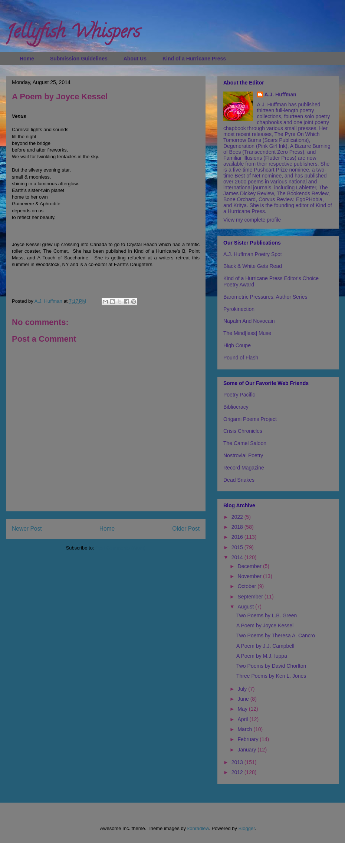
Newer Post (27, 528)
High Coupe (237, 345)
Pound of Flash (240, 358)
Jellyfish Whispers (73, 33)
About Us (135, 59)
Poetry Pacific (239, 395)
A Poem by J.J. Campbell (265, 646)
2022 (237, 517)
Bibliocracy (236, 407)
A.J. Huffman (280, 94)
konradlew (198, 828)
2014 (237, 557)
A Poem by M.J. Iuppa (261, 656)
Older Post (186, 528)
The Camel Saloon (244, 443)
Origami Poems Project (250, 419)
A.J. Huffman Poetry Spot (252, 254)
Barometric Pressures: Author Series (265, 297)
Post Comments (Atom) (120, 548)
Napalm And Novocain (249, 321)
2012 (237, 772)
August (246, 607)
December (250, 566)
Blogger (247, 828)
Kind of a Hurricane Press (194, 59)
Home (27, 59)
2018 (237, 527)
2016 (237, 537)
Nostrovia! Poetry (243, 455)
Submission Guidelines (79, 59)
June (243, 699)
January (247, 750)
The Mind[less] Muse (247, 333)
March (245, 729)
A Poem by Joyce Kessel (264, 625)
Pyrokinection (238, 309)
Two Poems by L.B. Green (266, 615)
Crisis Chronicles (242, 431)
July (242, 689)
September (250, 597)
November (250, 576)
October (247, 586)
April (243, 719)
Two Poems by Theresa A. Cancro (275, 635)
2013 (237, 762)
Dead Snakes (238, 480)
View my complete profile (252, 220)
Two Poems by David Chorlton (271, 666)
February (248, 739)
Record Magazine (243, 468)
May (243, 709)
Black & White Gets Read (252, 266)
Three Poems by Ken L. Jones (271, 676)
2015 (237, 547)
